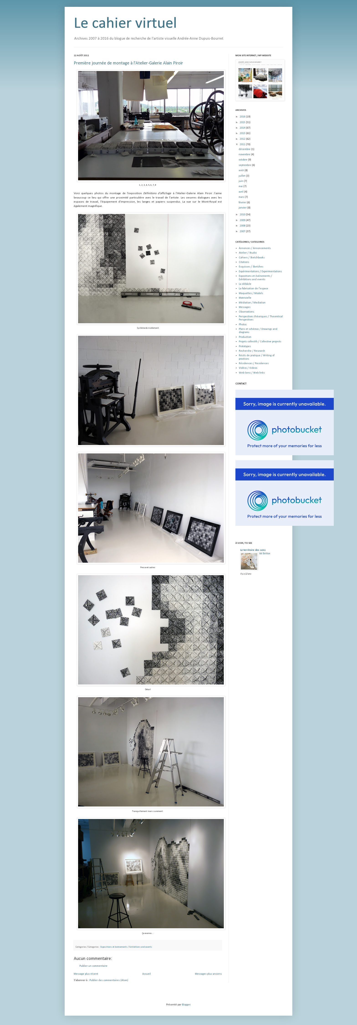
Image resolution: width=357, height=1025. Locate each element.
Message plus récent (86, 974)
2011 (243, 144)
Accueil (146, 974)
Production (245, 337)
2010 (243, 214)
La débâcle (245, 284)
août (242, 170)
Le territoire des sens (253, 550)
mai (241, 186)
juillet (242, 176)
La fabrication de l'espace (253, 288)
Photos (243, 324)
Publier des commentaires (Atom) (108, 980)
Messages (244, 307)
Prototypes (245, 346)
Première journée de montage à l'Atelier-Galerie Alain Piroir (128, 63)
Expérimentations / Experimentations (260, 271)
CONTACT (241, 383)
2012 (243, 139)
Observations (246, 311)
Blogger (186, 1004)
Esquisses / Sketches (251, 266)
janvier (243, 207)
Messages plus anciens (208, 974)
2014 (243, 128)
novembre (245, 154)
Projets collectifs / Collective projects (260, 341)
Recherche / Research (252, 351)
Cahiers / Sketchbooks (252, 257)
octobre (243, 159)
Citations (244, 262)
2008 (243, 225)
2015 (243, 122)
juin (241, 181)
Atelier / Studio (248, 253)
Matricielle (245, 298)
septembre (245, 165)
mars (242, 197)
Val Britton (264, 553)
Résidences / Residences (254, 363)
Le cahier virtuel (125, 24)
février (243, 202)
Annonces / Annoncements (255, 248)
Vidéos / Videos (248, 368)
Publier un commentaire (93, 966)
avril (241, 192)
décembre (245, 149)
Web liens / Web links (252, 372)
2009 (243, 220)
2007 (243, 231)
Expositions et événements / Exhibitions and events (126, 947)
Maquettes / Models (251, 293)
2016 (243, 116)
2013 (243, 133)
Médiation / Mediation (252, 302)
